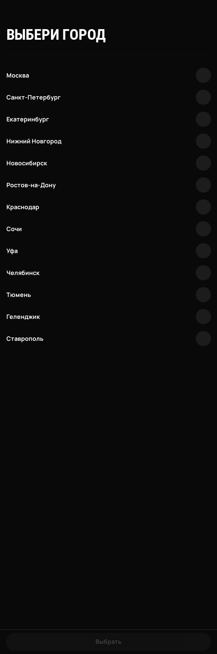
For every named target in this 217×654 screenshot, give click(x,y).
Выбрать (108, 641)
